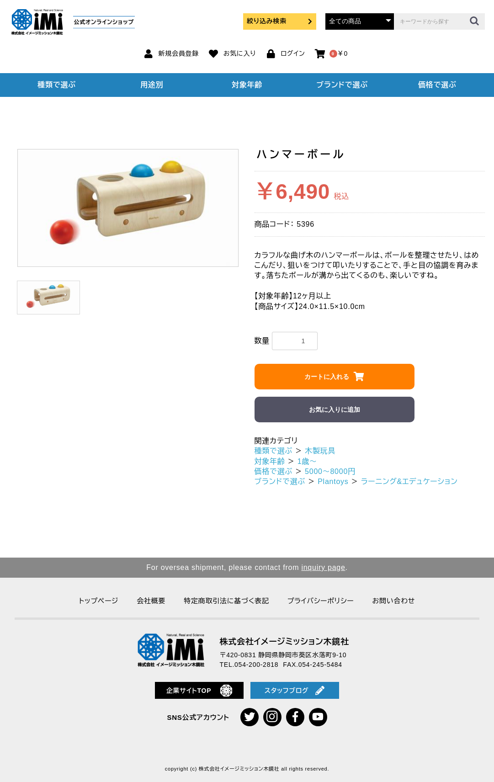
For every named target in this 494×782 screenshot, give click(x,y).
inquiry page (323, 567)
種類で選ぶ (56, 85)
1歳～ (307, 461)
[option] (128, 208)
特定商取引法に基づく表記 (226, 601)
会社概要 (151, 601)
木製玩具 (320, 451)
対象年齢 (247, 85)
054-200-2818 (256, 664)
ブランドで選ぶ (341, 85)
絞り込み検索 (280, 21)
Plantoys (333, 481)
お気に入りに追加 (334, 409)
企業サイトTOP (199, 691)
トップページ (98, 601)
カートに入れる (326, 376)
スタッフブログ (295, 690)
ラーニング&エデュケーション (409, 481)
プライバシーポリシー (320, 601)
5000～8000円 (330, 471)
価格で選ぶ (437, 85)
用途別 (151, 85)
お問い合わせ (393, 601)
